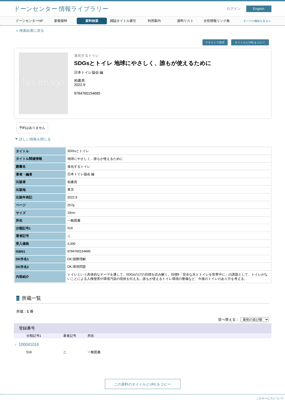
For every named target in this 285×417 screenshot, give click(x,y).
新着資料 (60, 21)
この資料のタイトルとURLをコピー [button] (142, 384)
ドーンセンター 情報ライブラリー (61, 8)
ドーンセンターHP (29, 21)
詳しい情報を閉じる (35, 139)
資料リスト (185, 21)
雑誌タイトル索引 (123, 21)
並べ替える (227, 319)
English (258, 9)
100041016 (29, 344)
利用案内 (154, 21)
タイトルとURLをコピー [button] (250, 42)
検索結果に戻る (31, 30)
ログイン (234, 9)
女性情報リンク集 (216, 21)
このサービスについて (270, 398)
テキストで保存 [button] (215, 42)
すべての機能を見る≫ (257, 20)
